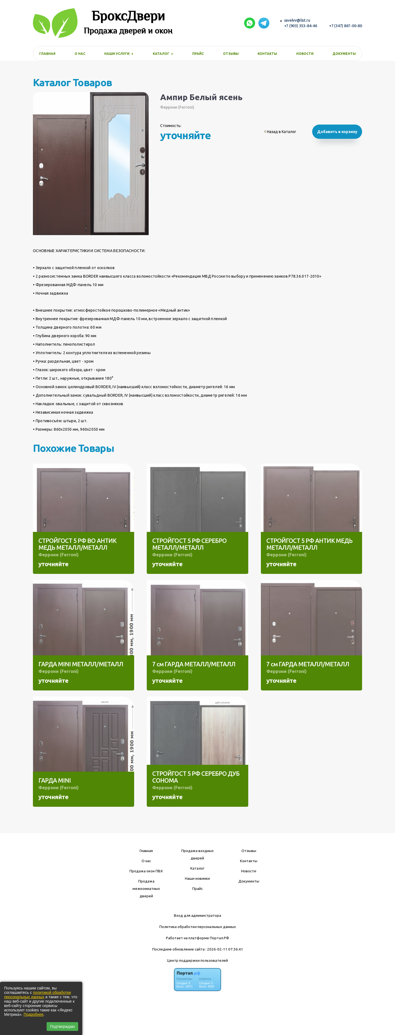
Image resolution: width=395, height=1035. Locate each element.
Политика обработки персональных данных (197, 926)
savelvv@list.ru (297, 20)
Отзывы (231, 53)
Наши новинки (197, 878)
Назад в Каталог (280, 131)
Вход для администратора (197, 915)
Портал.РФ (219, 938)
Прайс (198, 53)
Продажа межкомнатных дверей (146, 888)
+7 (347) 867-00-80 (345, 26)
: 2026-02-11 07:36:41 (224, 949)
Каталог (197, 868)
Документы (344, 53)
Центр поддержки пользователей (197, 960)
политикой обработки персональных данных (37, 994)
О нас (80, 53)
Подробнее (34, 1014)
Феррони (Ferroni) (177, 107)
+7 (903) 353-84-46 (300, 26)
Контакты (267, 53)
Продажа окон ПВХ (146, 871)
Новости (305, 53)
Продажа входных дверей (197, 854)
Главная (47, 53)
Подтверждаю (62, 1026)
